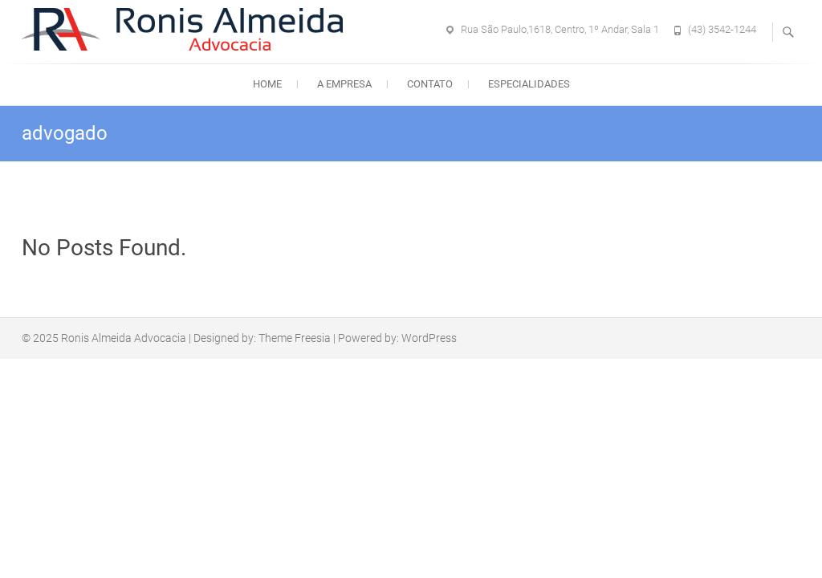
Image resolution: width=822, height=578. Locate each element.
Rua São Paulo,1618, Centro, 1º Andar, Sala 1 (560, 29)
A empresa (344, 84)
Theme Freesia (294, 338)
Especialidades (529, 84)
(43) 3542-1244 (722, 29)
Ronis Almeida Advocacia (123, 338)
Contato (430, 84)
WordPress (429, 338)
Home (267, 84)
